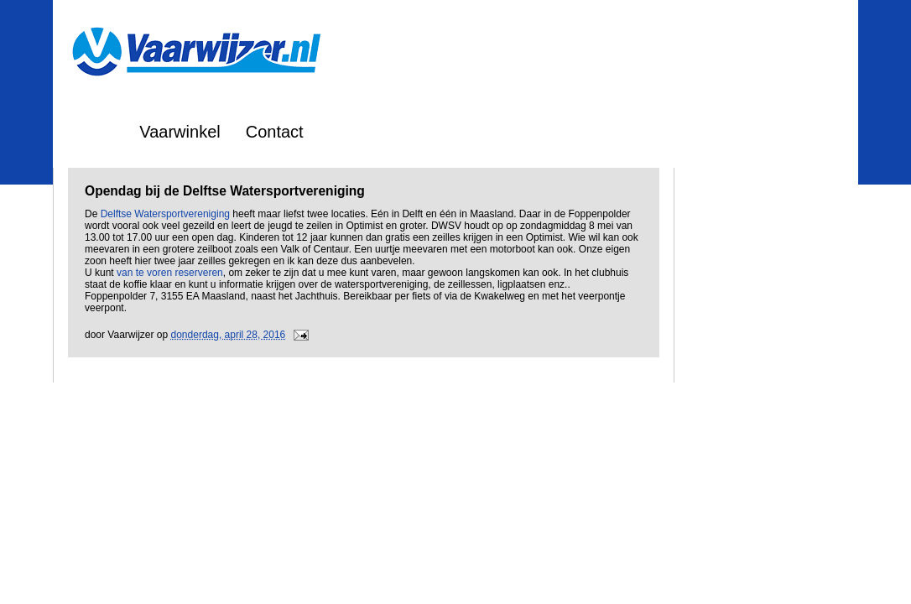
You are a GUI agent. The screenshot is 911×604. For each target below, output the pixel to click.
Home (92, 131)
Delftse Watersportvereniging (165, 214)
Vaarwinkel (179, 131)
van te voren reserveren (170, 273)
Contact (275, 131)
